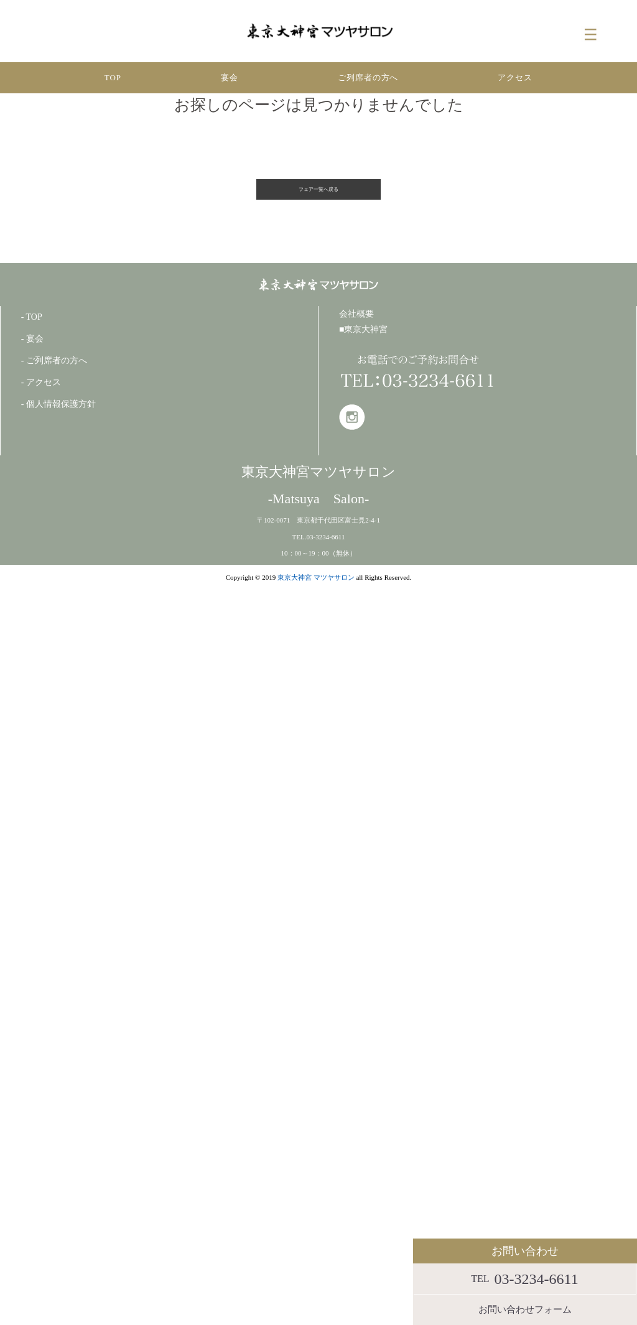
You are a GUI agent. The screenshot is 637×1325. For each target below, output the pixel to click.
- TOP (31, 317)
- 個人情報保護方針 (58, 404)
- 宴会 (32, 338)
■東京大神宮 (363, 329)
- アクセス (41, 382)
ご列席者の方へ (368, 77)
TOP (113, 77)
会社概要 (356, 313)
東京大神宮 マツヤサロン (316, 577)
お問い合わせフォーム (525, 1309)
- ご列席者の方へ (54, 360)
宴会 (229, 77)
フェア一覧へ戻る (318, 189)
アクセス (515, 77)
